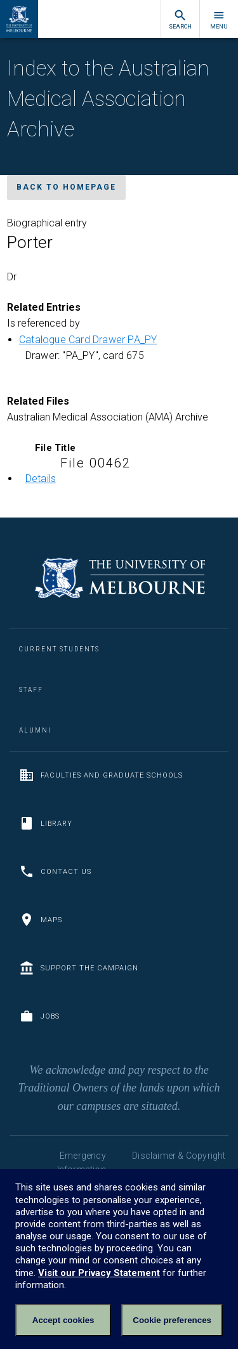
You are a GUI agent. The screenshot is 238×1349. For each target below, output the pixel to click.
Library (45, 823)
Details (40, 478)
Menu (219, 19)
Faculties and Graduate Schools (101, 775)
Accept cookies (63, 1320)
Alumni (35, 730)
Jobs (39, 1016)
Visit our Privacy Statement (99, 1273)
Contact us (55, 871)
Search (180, 19)
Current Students (59, 649)
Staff (31, 689)
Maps (40, 919)
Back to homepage (66, 187)
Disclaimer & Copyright (178, 1155)
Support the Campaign (78, 967)
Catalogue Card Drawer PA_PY (88, 340)
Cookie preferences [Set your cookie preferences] (172, 1320)
